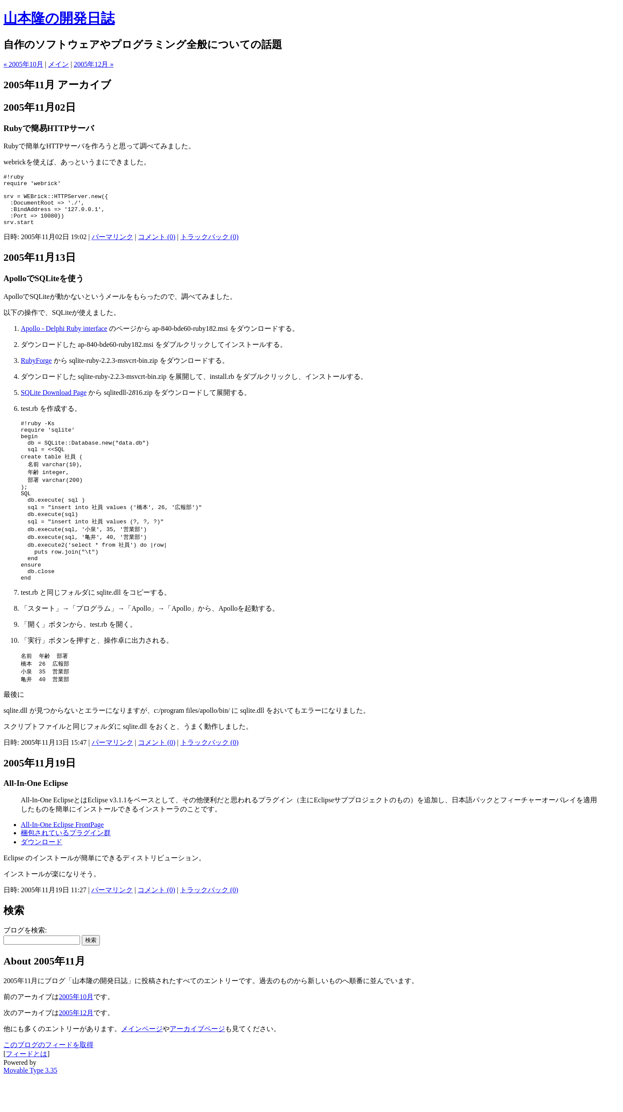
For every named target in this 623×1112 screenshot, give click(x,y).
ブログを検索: (25, 964)
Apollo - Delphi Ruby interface (64, 339)
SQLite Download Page (54, 403)
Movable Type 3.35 (30, 1104)
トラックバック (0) (209, 247)
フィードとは (26, 1088)
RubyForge (36, 371)
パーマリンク (112, 247)
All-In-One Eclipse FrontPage (62, 858)
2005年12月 (76, 1047)
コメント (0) (157, 247)
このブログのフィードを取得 (48, 1079)
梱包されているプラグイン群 (66, 867)
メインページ (142, 1063)
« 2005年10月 (23, 64)
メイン (58, 64)
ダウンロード (41, 876)
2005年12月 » (93, 64)
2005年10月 (76, 1031)
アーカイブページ (197, 1063)
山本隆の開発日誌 (59, 18)
